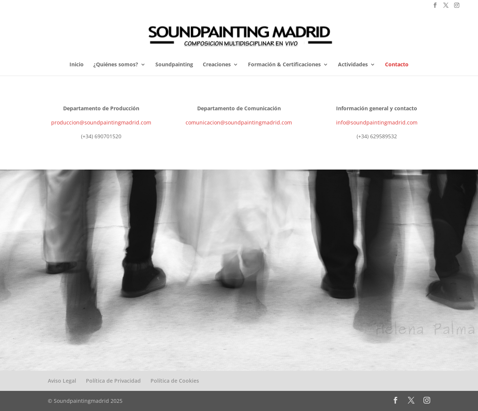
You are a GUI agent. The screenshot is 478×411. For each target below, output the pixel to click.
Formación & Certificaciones (284, 65)
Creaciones (217, 65)
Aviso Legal (62, 380)
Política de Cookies (174, 380)
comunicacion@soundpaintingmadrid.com (239, 122)
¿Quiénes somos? (115, 65)
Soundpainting (174, 65)
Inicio (76, 65)
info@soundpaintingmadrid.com (377, 122)
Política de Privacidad (113, 380)
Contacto (397, 65)
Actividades (353, 65)
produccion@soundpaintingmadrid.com (101, 122)
